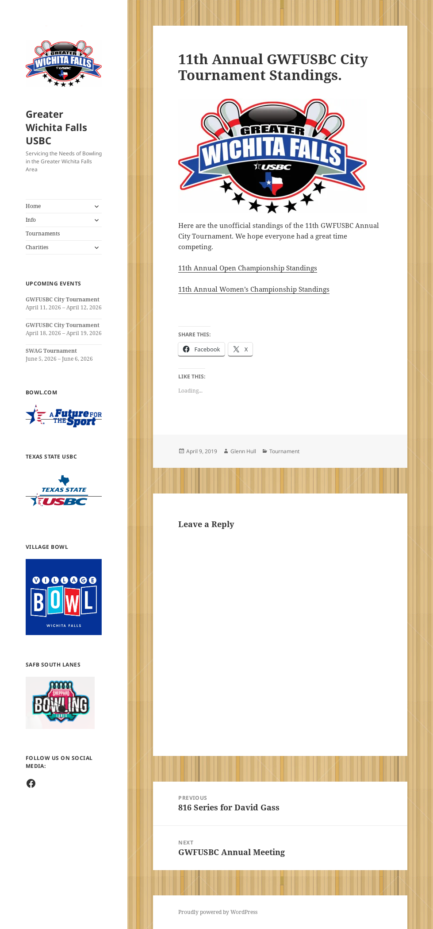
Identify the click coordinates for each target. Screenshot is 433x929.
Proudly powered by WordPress (217, 912)
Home (33, 206)
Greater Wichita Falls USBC (56, 127)
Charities (37, 247)
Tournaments (43, 233)
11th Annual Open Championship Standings (247, 267)
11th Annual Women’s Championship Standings (254, 289)
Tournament (284, 451)
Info (31, 220)
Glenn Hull (243, 451)
